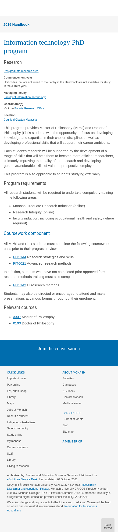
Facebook (54, 358)
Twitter (45, 358)
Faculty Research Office (29, 108)
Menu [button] (6, 8)
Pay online (13, 384)
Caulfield (9, 119)
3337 (17, 317)
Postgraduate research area (21, 71)
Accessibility (88, 484)
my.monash (14, 441)
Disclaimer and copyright (22, 488)
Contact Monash (73, 397)
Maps (10, 403)
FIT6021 (19, 263)
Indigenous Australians (21, 422)
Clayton (20, 119)
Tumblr (72, 358)
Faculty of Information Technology (25, 97)
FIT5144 (19, 257)
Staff (10, 453)
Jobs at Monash (17, 409)
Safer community (17, 428)
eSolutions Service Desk (22, 479)
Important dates (16, 378)
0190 (17, 323)
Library (11, 397)
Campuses (69, 384)
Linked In (35, 358)
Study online (14, 434)
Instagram (26, 358)
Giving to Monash (18, 466)
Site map (68, 431)
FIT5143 (19, 285)
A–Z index (69, 391)
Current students (17, 447)
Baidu (91, 358)
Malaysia (31, 119)
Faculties (68, 378)
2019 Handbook (16, 24)
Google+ (62, 358)
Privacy (44, 488)
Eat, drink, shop (16, 391)
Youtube (81, 358)
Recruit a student (17, 416)
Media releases (72, 403)
